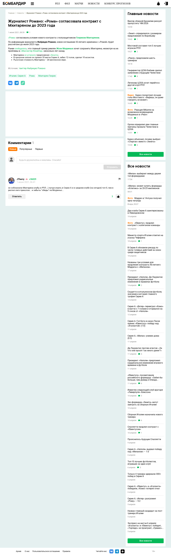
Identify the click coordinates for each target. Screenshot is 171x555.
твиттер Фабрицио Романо (32, 68)
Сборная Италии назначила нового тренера (145, 415)
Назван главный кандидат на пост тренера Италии (145, 512)
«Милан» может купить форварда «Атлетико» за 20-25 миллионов (145, 187)
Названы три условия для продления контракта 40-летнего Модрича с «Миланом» (144, 264)
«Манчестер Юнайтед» (32, 51)
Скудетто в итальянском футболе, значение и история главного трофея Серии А (145, 294)
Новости (20, 13)
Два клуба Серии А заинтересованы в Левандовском (145, 211)
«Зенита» (54, 55)
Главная (11, 13)
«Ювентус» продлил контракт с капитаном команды (144, 224)
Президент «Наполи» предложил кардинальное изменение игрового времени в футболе (145, 362)
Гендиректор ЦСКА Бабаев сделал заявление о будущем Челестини (145, 71)
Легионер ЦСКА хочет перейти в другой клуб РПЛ (144, 84)
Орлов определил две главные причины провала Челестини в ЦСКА (143, 126)
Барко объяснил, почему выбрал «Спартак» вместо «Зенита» (144, 140)
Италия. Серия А (17, 76)
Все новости (145, 154)
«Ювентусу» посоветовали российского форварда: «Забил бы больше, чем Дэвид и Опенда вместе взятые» (145, 377)
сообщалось (21, 48)
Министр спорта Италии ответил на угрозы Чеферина (145, 236)
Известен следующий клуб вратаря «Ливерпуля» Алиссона (145, 391)
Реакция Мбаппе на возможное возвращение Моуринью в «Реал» (141, 112)
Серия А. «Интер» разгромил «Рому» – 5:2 (142, 499)
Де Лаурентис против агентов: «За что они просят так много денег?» (145, 349)
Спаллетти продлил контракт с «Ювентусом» (143, 428)
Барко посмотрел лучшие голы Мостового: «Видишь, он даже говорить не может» (145, 97)
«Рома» (12, 37)
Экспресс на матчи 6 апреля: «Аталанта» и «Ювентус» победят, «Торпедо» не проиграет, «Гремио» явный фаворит (145, 525)
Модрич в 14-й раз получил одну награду (145, 199)
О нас (27, 551)
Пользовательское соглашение (46, 551)
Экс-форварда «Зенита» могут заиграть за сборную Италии (143, 403)
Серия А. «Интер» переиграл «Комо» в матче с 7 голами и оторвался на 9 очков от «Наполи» (145, 308)
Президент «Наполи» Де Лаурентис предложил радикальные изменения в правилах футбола (145, 279)
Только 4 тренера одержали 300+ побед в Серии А (144, 475)
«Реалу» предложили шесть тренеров (141, 59)
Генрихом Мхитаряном (87, 37)
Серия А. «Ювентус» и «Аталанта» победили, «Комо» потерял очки (144, 487)
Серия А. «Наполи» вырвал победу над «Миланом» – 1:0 (145, 450)
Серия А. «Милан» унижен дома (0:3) (143, 337)
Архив (18, 551)
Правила (66, 551)
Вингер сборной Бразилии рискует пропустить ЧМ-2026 (145, 22)
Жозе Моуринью (64, 48)
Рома (32, 76)
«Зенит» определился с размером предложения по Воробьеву (144, 34)
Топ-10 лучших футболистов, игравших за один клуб (142, 462)
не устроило (30, 55)
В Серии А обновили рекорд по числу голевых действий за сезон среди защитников (144, 250)
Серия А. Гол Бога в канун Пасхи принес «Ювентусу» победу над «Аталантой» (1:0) (144, 323)
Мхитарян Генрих (47, 76)
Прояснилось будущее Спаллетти (144, 439)
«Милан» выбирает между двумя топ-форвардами (144, 174)
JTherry (20, 179)
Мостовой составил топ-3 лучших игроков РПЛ (144, 47)
